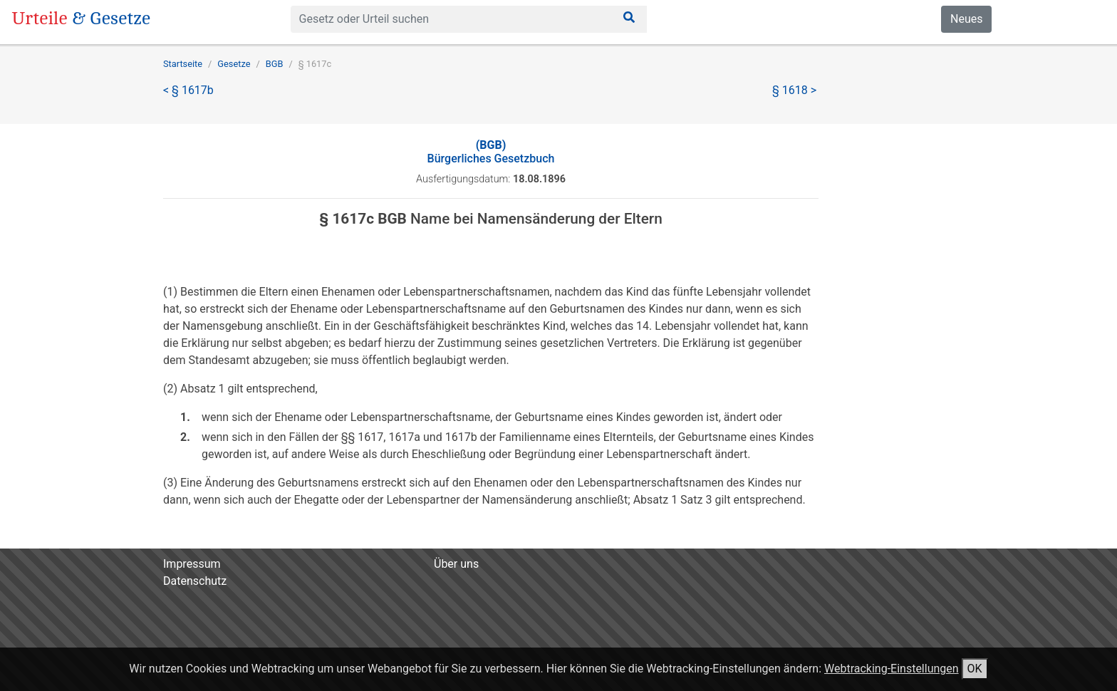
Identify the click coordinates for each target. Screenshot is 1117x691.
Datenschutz (195, 581)
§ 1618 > (794, 90)
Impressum (192, 564)
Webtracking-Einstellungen (891, 668)
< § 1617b (188, 90)
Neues (966, 19)
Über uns (456, 564)
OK (974, 668)
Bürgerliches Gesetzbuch (491, 151)
